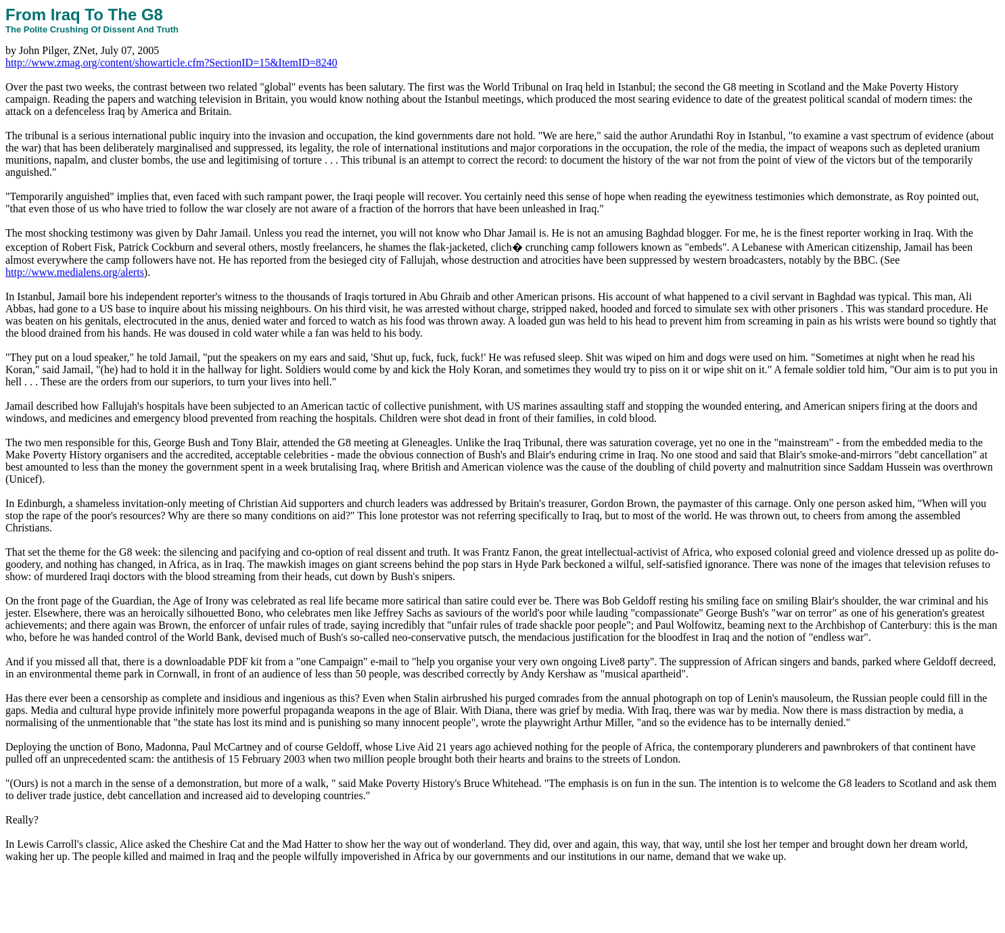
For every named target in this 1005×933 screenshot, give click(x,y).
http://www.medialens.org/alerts (74, 272)
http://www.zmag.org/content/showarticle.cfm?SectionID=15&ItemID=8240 (171, 62)
